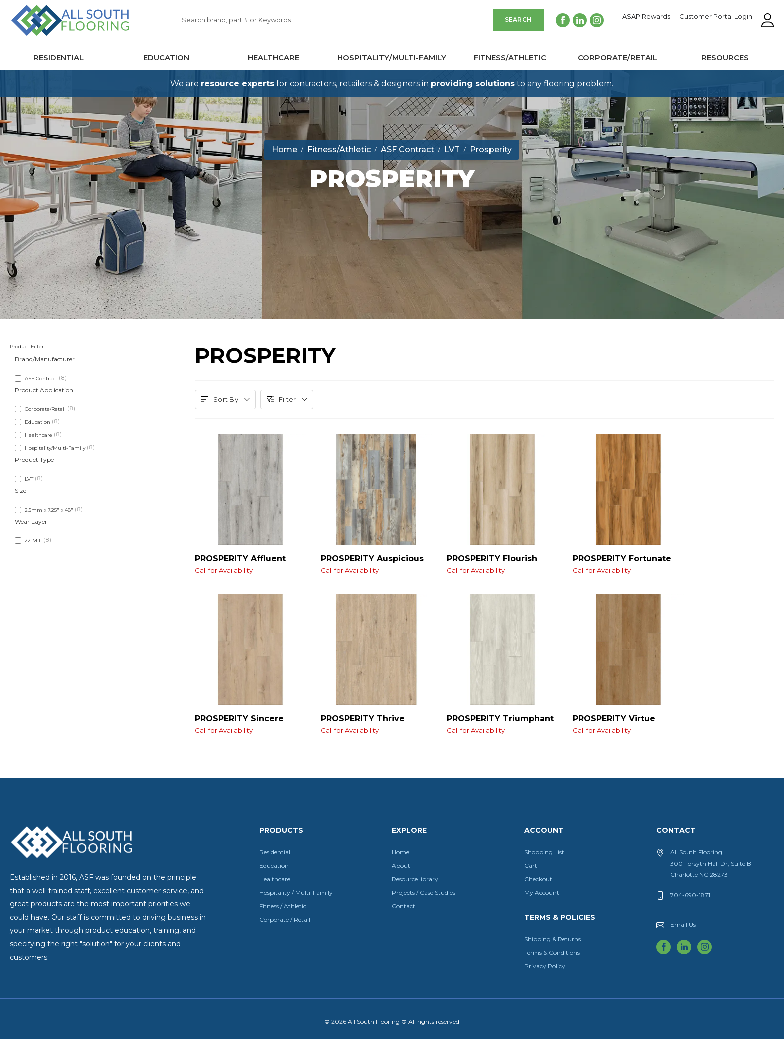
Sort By (226, 399)
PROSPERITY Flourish (502, 563)
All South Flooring (46, 36)
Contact (404, 906)
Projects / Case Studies (424, 892)
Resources (725, 57)
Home (401, 852)
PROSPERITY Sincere (250, 723)
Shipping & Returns (552, 939)
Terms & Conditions (552, 952)
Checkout (538, 879)
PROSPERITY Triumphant (502, 723)
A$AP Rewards (646, 16)
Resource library (415, 879)
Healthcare (274, 57)
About (401, 865)
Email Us (683, 924)
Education (167, 57)
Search (518, 19)
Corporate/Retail (618, 57)
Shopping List (544, 852)
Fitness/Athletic (510, 57)
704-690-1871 (690, 895)
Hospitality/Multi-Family (392, 57)
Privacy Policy (545, 966)
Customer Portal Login (716, 16)
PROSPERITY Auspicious (376, 563)
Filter (287, 399)
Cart (531, 865)
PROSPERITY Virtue (628, 723)
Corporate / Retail (285, 919)
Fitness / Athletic (283, 906)
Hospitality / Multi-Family (296, 892)
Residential (59, 57)
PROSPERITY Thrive (376, 723)
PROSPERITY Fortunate (628, 563)
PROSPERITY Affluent (250, 563)
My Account (542, 892)
